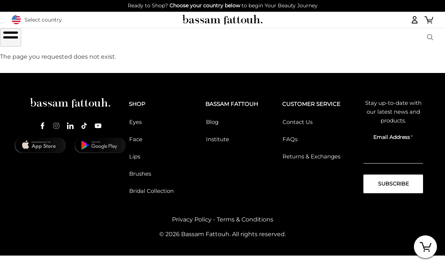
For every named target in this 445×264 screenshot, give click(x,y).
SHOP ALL (89, 37)
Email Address (391, 132)
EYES (125, 37)
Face (135, 134)
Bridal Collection (151, 186)
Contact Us (298, 117)
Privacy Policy (192, 215)
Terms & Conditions (245, 215)
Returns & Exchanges (311, 151)
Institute (217, 134)
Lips (134, 151)
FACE (197, 37)
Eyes (135, 117)
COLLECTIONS (296, 37)
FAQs (290, 134)
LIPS (160, 37)
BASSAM (351, 37)
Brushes (240, 37)
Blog (212, 117)
